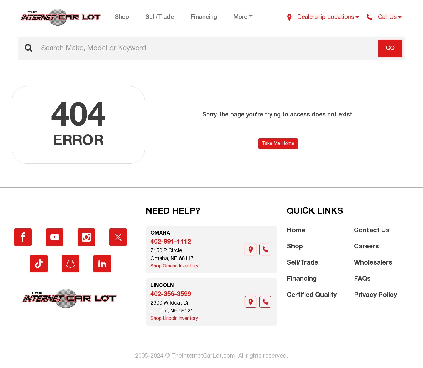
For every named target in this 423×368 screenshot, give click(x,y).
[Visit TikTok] (39, 263)
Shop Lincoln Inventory (174, 319)
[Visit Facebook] (23, 237)
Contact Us (372, 230)
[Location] (250, 249)
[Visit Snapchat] (70, 263)
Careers (366, 247)
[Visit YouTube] (54, 237)
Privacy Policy (375, 295)
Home (296, 230)
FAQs (362, 279)
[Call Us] (384, 17)
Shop (295, 247)
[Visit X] (118, 237)
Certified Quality (312, 295)
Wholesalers (373, 263)
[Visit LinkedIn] (102, 263)
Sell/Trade (302, 263)
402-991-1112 (170, 242)
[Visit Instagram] (86, 237)
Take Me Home (278, 144)
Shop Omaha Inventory (174, 266)
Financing (302, 279)
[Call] (265, 249)
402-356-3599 (170, 294)
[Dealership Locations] (323, 17)
